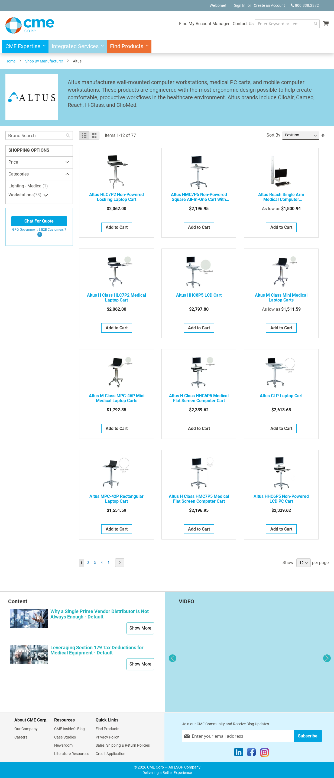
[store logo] (29, 25)
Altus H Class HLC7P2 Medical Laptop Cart (116, 298)
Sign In (239, 5)
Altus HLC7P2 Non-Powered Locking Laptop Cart (116, 197)
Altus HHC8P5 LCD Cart (199, 295)
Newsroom (63, 745)
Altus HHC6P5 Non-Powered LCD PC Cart (281, 499)
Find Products (107, 729)
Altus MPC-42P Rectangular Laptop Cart (116, 499)
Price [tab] (13, 162)
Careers (20, 737)
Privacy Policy (107, 737)
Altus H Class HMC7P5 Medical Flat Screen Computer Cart (199, 499)
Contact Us (231, 23)
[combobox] (281, 23)
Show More (140, 628)
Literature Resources (71, 753)
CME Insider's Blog (69, 729)
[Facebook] (251, 753)
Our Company (26, 729)
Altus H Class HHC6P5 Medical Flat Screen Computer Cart (199, 398)
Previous (172, 658)
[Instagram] (264, 753)
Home (10, 61)
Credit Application (110, 753)
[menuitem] (24, 46)
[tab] (39, 174)
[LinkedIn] (238, 753)
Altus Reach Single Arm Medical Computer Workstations (281, 197)
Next (327, 658)
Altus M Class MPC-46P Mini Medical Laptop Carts (116, 398)
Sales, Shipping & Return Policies (123, 745)
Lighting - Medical (28, 186)
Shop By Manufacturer (44, 61)
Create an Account (269, 5)
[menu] (167, 46)
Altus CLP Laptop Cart (281, 395)
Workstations (25, 195)
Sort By (273, 135)
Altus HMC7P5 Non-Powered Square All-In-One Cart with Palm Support (199, 197)
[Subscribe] (308, 736)
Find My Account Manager (192, 23)
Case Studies (65, 737)
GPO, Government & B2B (39, 229)
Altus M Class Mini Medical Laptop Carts (281, 298)
